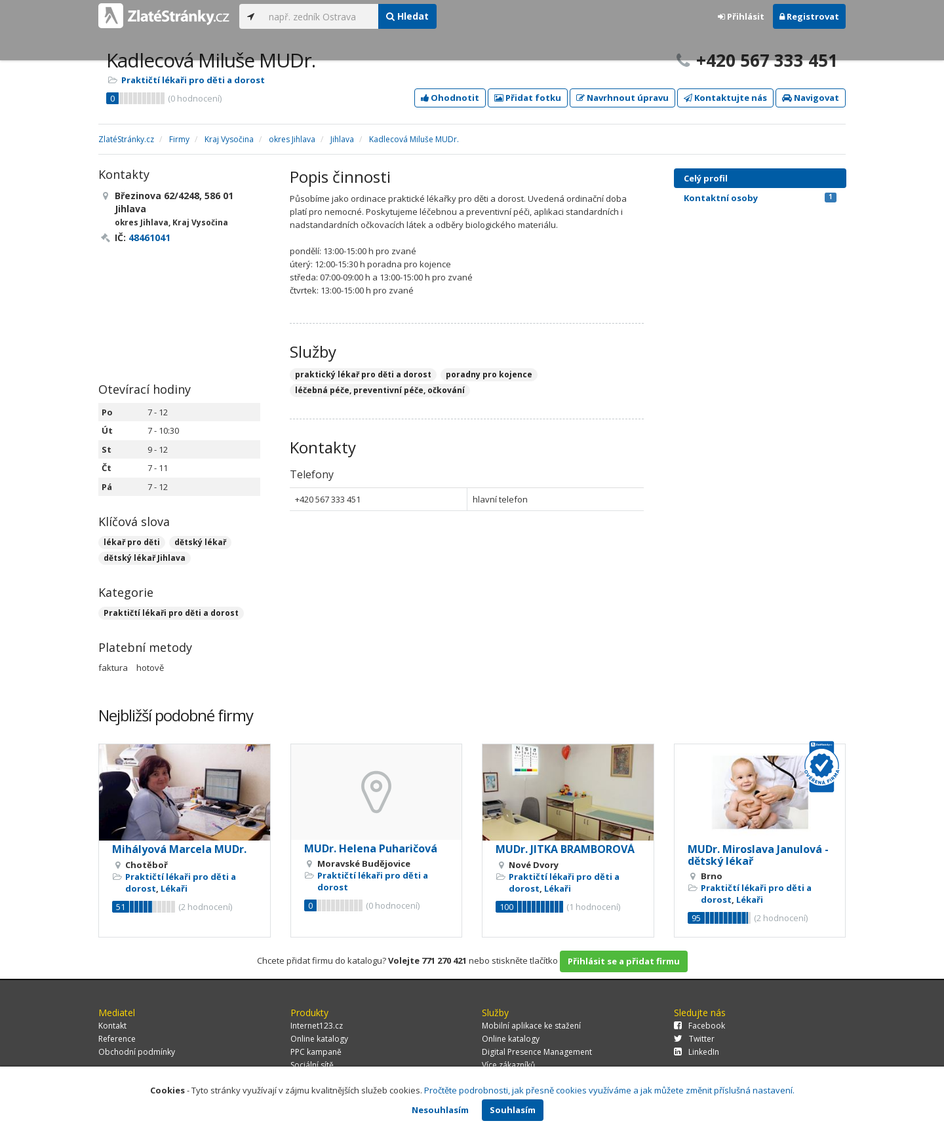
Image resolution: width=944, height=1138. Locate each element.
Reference (117, 1038)
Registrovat (809, 16)
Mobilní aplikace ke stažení (531, 1025)
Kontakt (112, 1025)
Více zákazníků (508, 1065)
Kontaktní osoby (760, 198)
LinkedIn (696, 1051)
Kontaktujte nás (725, 98)
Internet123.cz (316, 1025)
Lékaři (174, 888)
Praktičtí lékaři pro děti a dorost (193, 80)
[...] (320, 16)
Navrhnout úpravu (622, 98)
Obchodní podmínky (136, 1051)
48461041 (149, 237)
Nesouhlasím (440, 1110)
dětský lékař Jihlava (145, 557)
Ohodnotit (450, 98)
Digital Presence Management (537, 1051)
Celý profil (706, 178)
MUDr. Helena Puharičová (370, 848)
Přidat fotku (527, 98)
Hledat (407, 16)
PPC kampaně (316, 1051)
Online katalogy (319, 1038)
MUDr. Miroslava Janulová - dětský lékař (758, 855)
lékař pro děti (132, 542)
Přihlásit (741, 16)
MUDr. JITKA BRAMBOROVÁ (565, 849)
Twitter (694, 1038)
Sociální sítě (312, 1065)
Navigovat (810, 98)
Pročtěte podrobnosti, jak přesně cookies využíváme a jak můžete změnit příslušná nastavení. (609, 1090)
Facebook (699, 1025)
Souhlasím (513, 1110)
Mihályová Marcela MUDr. (179, 849)
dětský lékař (200, 542)
